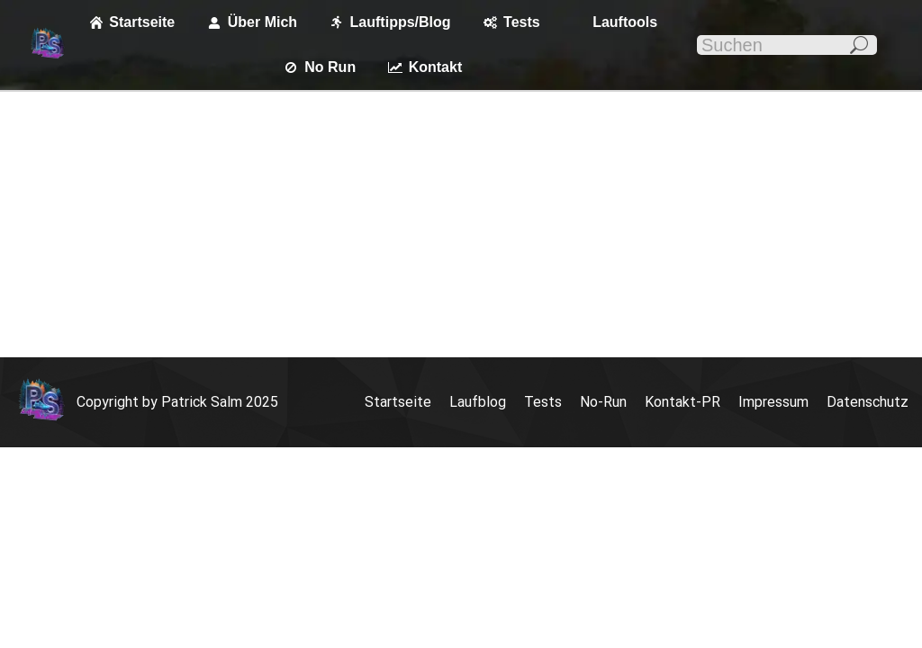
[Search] (787, 45)
